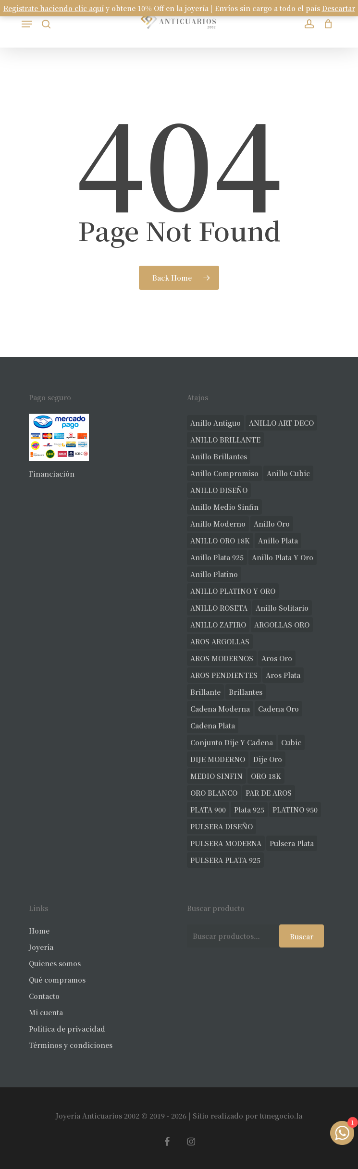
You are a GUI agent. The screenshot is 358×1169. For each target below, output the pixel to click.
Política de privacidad (67, 1029)
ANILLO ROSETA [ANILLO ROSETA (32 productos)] (218, 608)
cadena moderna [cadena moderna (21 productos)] (220, 709)
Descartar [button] (338, 8)
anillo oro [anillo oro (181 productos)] (272, 524)
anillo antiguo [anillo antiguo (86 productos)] (215, 423)
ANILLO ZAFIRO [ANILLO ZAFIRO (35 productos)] (218, 624)
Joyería (41, 947)
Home (39, 930)
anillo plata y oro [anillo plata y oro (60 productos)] (282, 557)
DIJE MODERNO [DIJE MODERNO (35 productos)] (217, 759)
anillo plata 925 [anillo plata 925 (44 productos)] (217, 557)
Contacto (44, 996)
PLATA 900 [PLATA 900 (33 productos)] (208, 809)
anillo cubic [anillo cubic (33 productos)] (288, 473)
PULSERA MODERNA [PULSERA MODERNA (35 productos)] (225, 843)
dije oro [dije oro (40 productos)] (267, 759)
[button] (27, 24)
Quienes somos (55, 963)
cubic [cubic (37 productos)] (291, 742)
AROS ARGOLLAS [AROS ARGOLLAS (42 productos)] (219, 641)
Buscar (301, 936)
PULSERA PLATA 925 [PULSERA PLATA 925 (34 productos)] (225, 860)
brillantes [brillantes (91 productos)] (245, 692)
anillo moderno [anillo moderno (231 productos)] (218, 524)
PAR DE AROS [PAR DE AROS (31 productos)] (269, 793)
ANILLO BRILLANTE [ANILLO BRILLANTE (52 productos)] (225, 439)
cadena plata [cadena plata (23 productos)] (212, 725)
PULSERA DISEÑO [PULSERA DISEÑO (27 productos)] (221, 826)
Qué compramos (57, 979)
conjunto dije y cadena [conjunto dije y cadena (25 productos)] (231, 742)
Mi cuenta (46, 1012)
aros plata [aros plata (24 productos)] (283, 675)
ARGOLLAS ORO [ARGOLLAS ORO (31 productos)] (281, 624)
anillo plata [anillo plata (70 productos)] (278, 540)
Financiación (51, 474)
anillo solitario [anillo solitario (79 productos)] (282, 608)
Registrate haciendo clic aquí (53, 8)
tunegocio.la (280, 1115)
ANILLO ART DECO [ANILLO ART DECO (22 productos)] (281, 423)
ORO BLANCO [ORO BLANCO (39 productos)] (213, 793)
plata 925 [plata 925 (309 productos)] (249, 809)
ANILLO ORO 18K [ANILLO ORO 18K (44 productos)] (220, 540)
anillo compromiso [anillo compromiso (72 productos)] (224, 473)
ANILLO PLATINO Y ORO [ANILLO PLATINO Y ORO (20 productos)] (232, 591)
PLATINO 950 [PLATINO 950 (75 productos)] (295, 809)
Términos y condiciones (70, 1045)
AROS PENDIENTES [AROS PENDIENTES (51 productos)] (224, 675)
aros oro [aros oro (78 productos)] (276, 658)
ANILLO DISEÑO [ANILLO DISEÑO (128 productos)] (218, 490)
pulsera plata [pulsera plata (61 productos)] (292, 843)
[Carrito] (326, 24)
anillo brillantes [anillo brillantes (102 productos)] (218, 456)
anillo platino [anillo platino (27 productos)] (214, 574)
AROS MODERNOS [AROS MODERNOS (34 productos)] (221, 658)
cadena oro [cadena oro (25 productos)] (278, 709)
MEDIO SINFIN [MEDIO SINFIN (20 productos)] (216, 776)
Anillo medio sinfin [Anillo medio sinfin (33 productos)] (224, 507)
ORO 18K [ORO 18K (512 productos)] (266, 776)
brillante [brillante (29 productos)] (205, 692)
